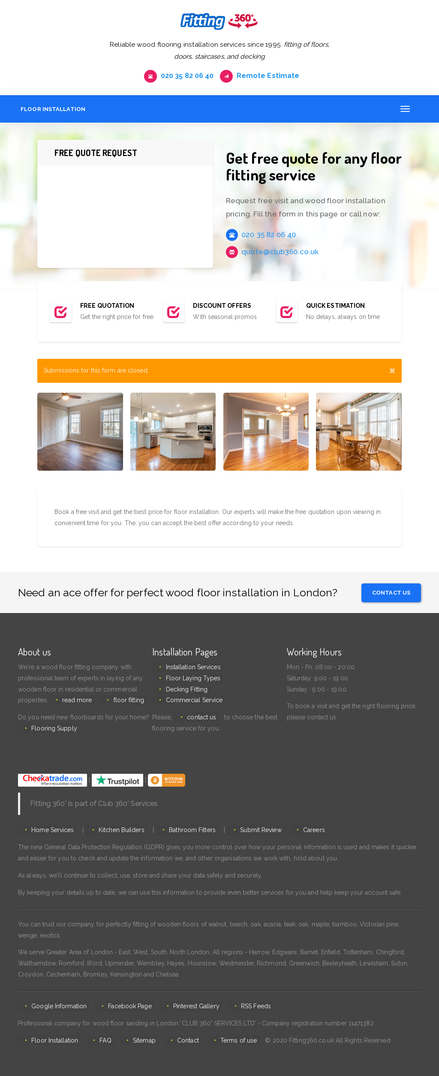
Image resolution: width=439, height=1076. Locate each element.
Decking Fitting (184, 691)
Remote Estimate (263, 76)
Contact (178, 1042)
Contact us (391, 593)
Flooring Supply (52, 730)
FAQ (101, 1042)
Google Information (56, 1007)
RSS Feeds (246, 1007)
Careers (301, 831)
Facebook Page (124, 1007)
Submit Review (250, 831)
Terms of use (225, 1042)
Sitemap (136, 1042)
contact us (198, 718)
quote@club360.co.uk (272, 253)
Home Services (50, 831)
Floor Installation (50, 111)
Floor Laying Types (190, 679)
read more (74, 701)
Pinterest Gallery (188, 1007)
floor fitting (123, 701)
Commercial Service (191, 701)
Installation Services (190, 668)
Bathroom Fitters (184, 831)
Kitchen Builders (116, 831)
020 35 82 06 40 (175, 76)
